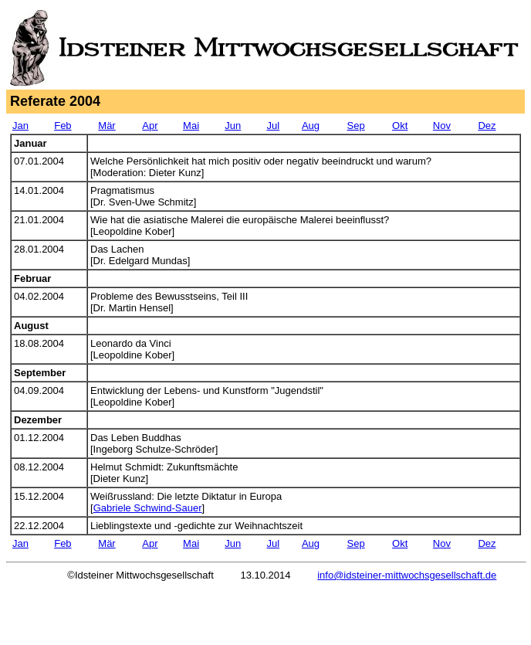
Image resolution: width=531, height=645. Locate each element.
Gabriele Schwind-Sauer (147, 508)
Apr (149, 125)
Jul (272, 125)
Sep (356, 125)
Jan (20, 125)
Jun (233, 125)
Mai (191, 125)
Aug (311, 125)
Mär (106, 125)
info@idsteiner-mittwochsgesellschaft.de (406, 575)
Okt (400, 125)
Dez (486, 125)
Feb (62, 125)
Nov (442, 125)
